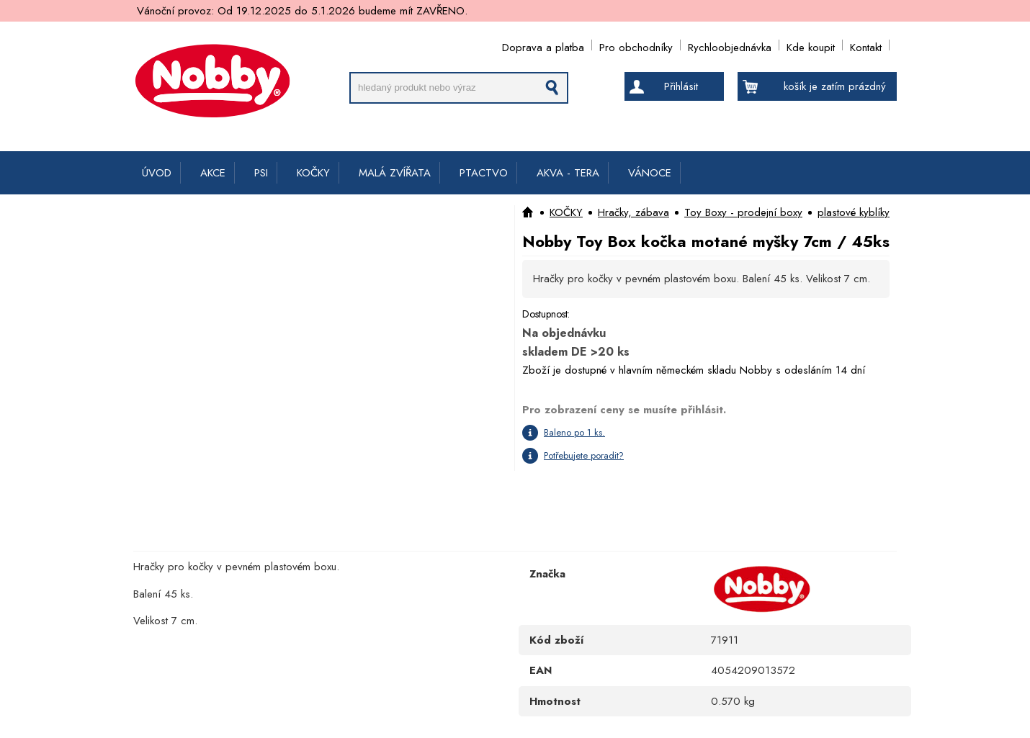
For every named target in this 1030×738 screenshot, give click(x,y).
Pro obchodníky (636, 45)
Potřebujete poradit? (584, 455)
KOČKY (313, 173)
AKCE (212, 173)
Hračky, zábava (633, 212)
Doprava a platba (543, 45)
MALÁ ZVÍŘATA (395, 173)
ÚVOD (156, 173)
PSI (261, 173)
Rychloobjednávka (729, 45)
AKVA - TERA (568, 173)
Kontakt (866, 45)
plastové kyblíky (854, 212)
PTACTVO (484, 173)
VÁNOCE (649, 173)
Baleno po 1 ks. (574, 432)
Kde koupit (811, 45)
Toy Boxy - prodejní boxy (743, 212)
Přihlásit (681, 86)
